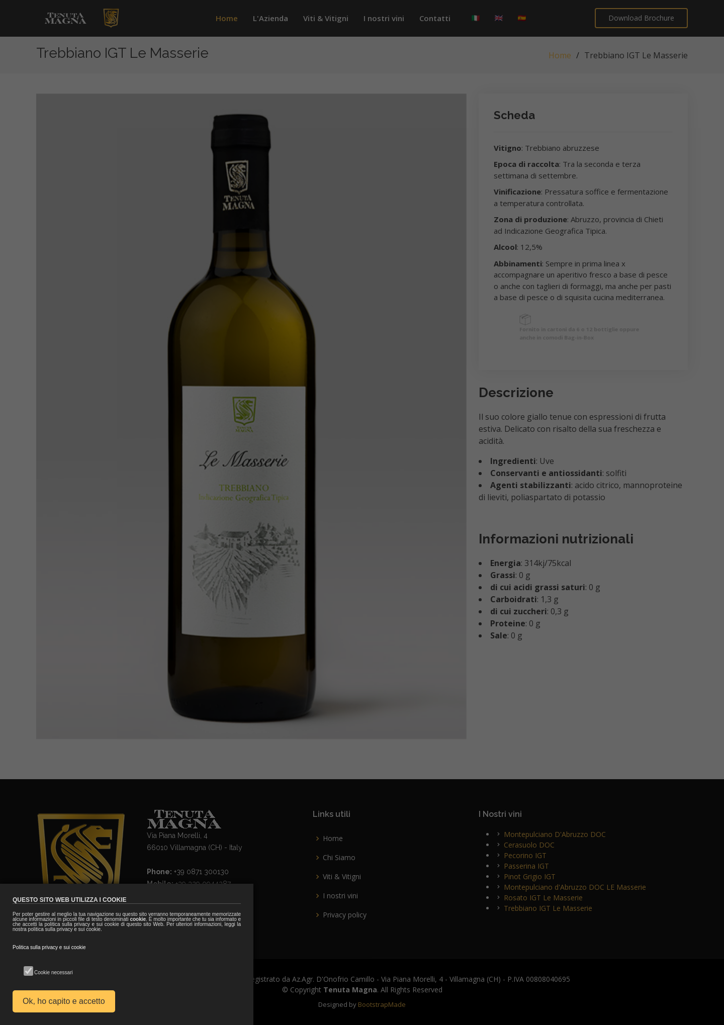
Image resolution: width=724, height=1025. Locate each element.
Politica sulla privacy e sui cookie (49, 947)
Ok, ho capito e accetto (64, 1001)
